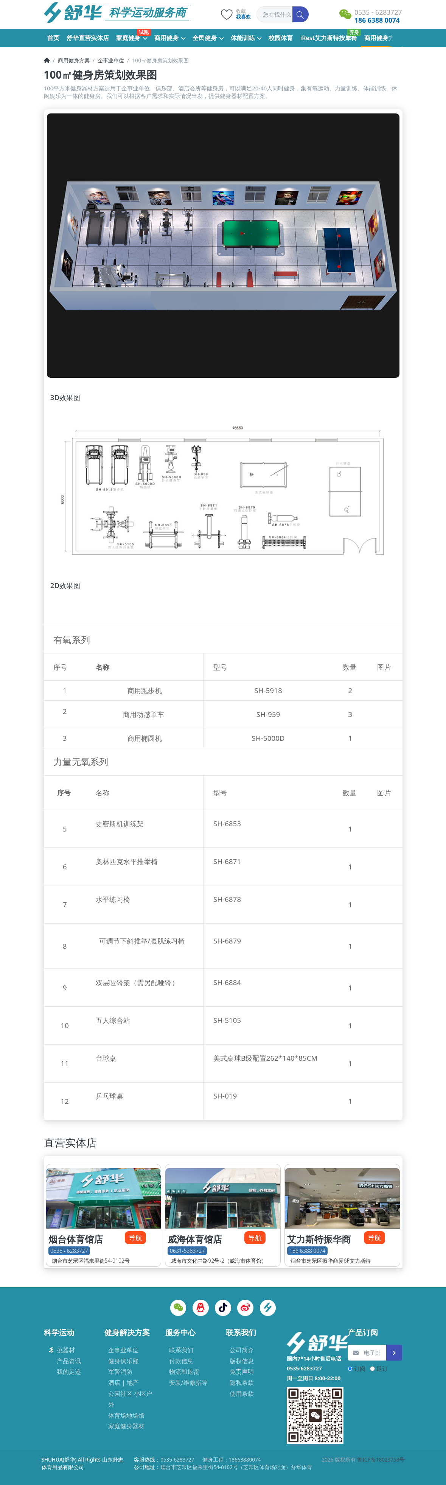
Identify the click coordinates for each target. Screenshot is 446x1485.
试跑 (144, 32)
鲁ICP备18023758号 (380, 1459)
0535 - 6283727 (69, 1250)
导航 (135, 1237)
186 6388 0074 (307, 1250)
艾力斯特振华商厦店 (319, 1245)
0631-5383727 (187, 1250)
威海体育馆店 (195, 1239)
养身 (354, 32)
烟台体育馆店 (75, 1239)
